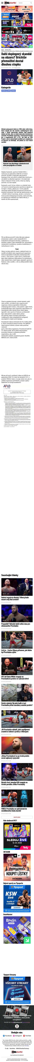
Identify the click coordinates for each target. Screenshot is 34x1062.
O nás (7, 1048)
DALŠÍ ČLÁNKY (17, 817)
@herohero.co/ (21, 1022)
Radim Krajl (17, 67)
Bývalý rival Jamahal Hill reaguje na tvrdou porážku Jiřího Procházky (14, 784)
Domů (2, 49)
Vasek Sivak (16, 160)
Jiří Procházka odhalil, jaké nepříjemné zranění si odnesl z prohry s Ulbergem (15, 731)
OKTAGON (22, 160)
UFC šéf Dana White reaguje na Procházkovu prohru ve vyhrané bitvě (15, 678)
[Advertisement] (17, 110)
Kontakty (27, 1045)
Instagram (17, 1036)
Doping (13, 90)
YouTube (27, 1036)
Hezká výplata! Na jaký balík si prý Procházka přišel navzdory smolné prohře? (17, 704)
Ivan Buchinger (11, 160)
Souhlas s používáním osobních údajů (13, 1060)
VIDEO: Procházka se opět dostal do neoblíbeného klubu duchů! (14, 810)
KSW (10, 49)
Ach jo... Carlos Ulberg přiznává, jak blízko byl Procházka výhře (16, 651)
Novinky (6, 49)
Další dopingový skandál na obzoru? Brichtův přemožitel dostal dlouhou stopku (17, 51)
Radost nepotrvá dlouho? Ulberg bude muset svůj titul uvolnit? (15, 599)
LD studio (26, 1060)
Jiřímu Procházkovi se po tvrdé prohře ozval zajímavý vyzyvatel (15, 757)
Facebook (7, 1036)
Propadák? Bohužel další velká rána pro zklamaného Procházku (15, 625)
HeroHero (12, 1048)
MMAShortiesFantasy (22, 1048)
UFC (8, 593)
